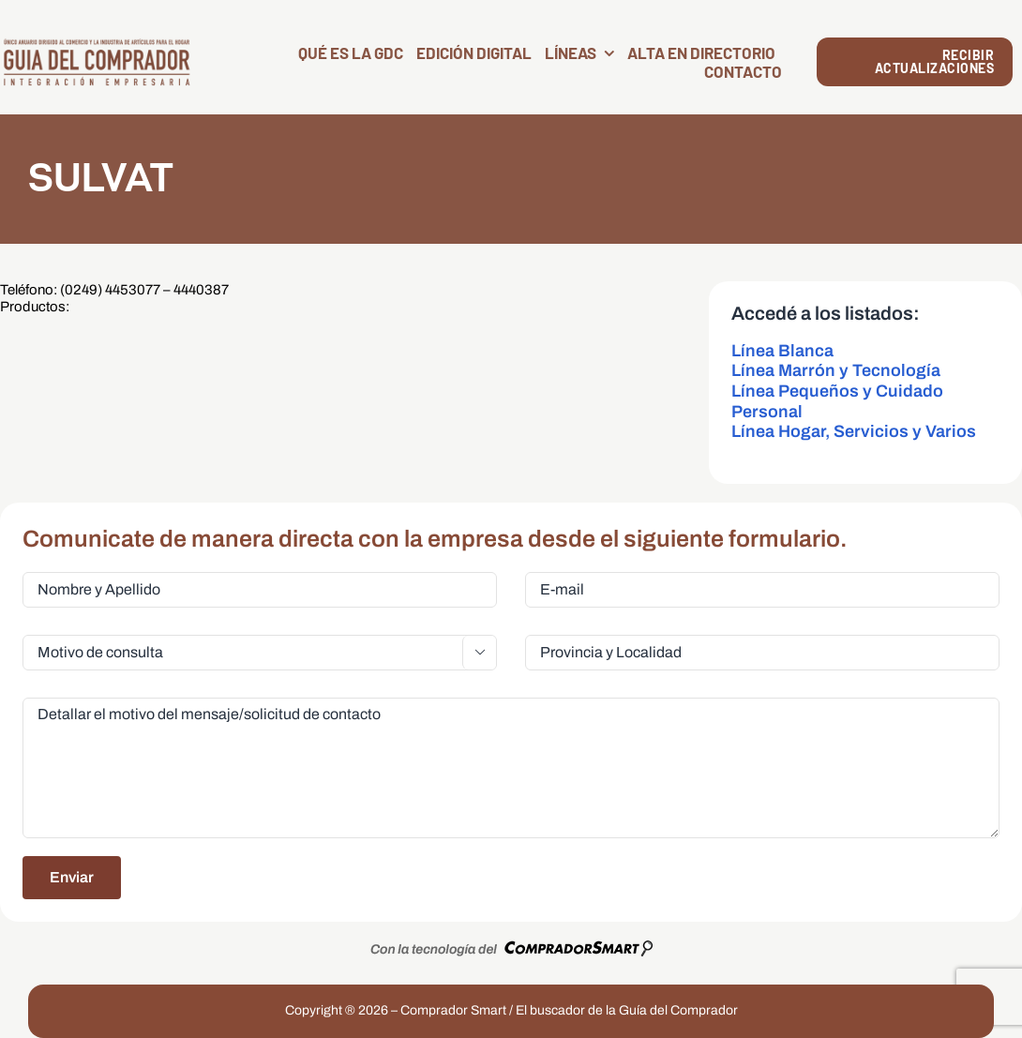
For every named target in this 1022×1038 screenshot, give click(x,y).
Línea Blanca (782, 350)
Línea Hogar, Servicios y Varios (853, 431)
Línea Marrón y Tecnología (835, 370)
